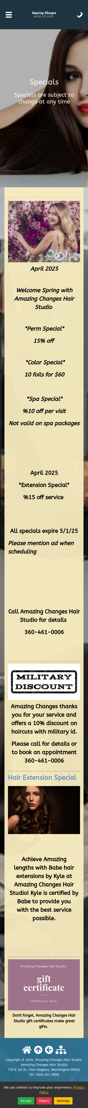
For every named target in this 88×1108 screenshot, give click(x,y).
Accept (26, 1101)
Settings (63, 1101)
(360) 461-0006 (47, 1075)
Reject (44, 1101)
